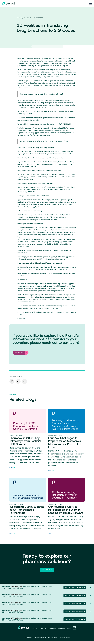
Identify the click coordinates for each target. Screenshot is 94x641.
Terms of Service (65, 637)
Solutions (42, 628)
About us (61, 628)
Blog (68, 628)
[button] (90, 3)
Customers (52, 628)
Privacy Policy (52, 637)
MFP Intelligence (16, 586)
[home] (8, 3)
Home (34, 628)
